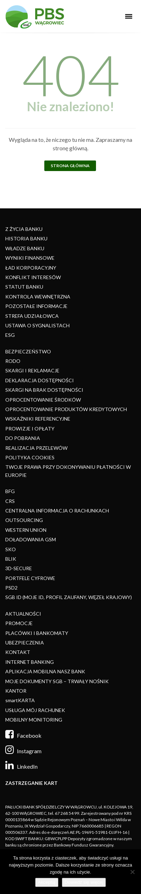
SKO (10, 549)
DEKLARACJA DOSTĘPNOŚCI (39, 380)
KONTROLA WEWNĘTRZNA (37, 297)
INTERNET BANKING (29, 662)
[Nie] (132, 871)
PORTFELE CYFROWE (30, 578)
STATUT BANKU (24, 287)
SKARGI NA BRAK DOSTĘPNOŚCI (44, 390)
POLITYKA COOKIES (30, 457)
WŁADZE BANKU (24, 248)
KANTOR (15, 691)
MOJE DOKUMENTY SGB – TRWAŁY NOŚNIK (57, 681)
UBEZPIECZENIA (24, 643)
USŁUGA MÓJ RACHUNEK (35, 710)
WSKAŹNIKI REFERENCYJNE (37, 419)
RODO (12, 361)
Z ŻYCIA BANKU (24, 229)
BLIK (10, 559)
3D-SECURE (18, 568)
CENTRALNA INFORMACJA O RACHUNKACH (57, 511)
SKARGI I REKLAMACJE (32, 370)
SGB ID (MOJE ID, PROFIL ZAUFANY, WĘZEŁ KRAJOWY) (68, 597)
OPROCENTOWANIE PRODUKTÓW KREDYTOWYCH (66, 409)
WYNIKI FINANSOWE (30, 258)
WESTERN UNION (25, 530)
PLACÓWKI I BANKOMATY (36, 633)
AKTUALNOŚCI (23, 614)
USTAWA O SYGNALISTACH (37, 325)
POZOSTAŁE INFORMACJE (36, 306)
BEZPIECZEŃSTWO (28, 351)
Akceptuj (47, 882)
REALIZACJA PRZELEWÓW (36, 448)
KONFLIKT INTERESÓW (33, 277)
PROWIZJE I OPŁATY (30, 429)
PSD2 (11, 588)
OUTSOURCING (24, 520)
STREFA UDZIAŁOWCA (32, 316)
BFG (10, 491)
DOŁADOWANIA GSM (30, 539)
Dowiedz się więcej (84, 882)
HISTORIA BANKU (26, 238)
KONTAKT (17, 652)
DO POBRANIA (22, 438)
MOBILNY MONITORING (33, 720)
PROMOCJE (19, 623)
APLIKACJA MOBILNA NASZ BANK (45, 671)
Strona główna (70, 165)
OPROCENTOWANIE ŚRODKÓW (43, 400)
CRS (10, 501)
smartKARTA (20, 700)
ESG (10, 335)
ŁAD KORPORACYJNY (30, 268)
